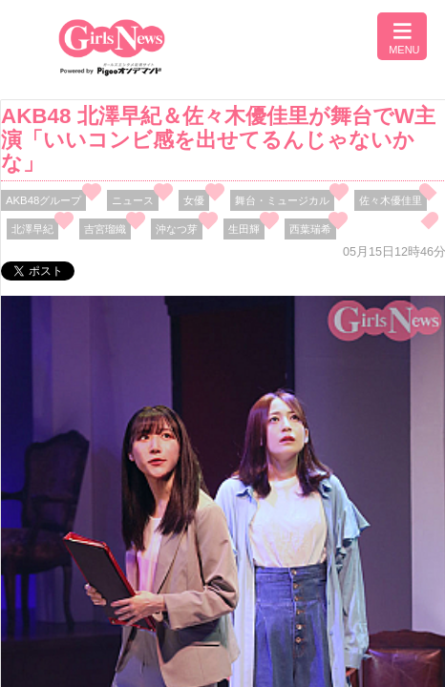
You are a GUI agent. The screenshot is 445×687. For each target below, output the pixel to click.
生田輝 (244, 229)
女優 (193, 200)
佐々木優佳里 (390, 200)
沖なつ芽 (177, 229)
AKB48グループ (43, 200)
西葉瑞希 (310, 229)
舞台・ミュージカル (282, 200)
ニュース (133, 200)
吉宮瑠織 (105, 229)
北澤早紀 (32, 229)
